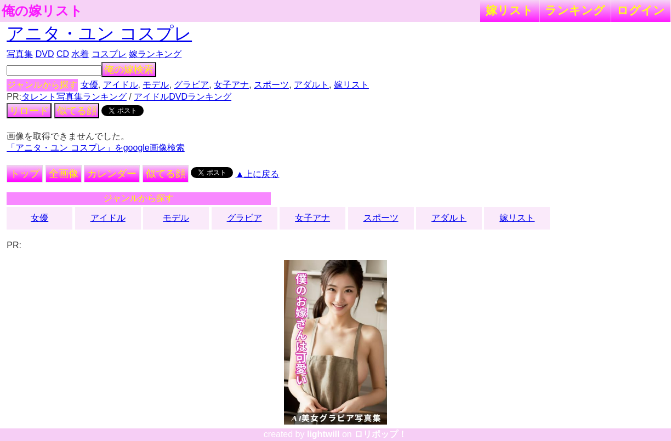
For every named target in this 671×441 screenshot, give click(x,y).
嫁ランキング (155, 54)
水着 (80, 54)
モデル (156, 84)
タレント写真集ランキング (74, 96)
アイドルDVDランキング (182, 96)
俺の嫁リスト (42, 11)
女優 (89, 84)
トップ (24, 173)
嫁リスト (509, 10)
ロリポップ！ (380, 434)
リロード (29, 110)
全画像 (63, 173)
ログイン (641, 10)
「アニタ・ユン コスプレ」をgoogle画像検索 (96, 147)
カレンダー (112, 173)
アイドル (120, 84)
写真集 (20, 54)
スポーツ (271, 84)
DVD (45, 54)
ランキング (575, 10)
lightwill (323, 434)
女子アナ (231, 84)
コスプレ (109, 54)
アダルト (311, 84)
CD (62, 54)
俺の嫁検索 (128, 69)
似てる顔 (76, 110)
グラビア (191, 84)
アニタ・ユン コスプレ (99, 33)
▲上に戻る (258, 174)
